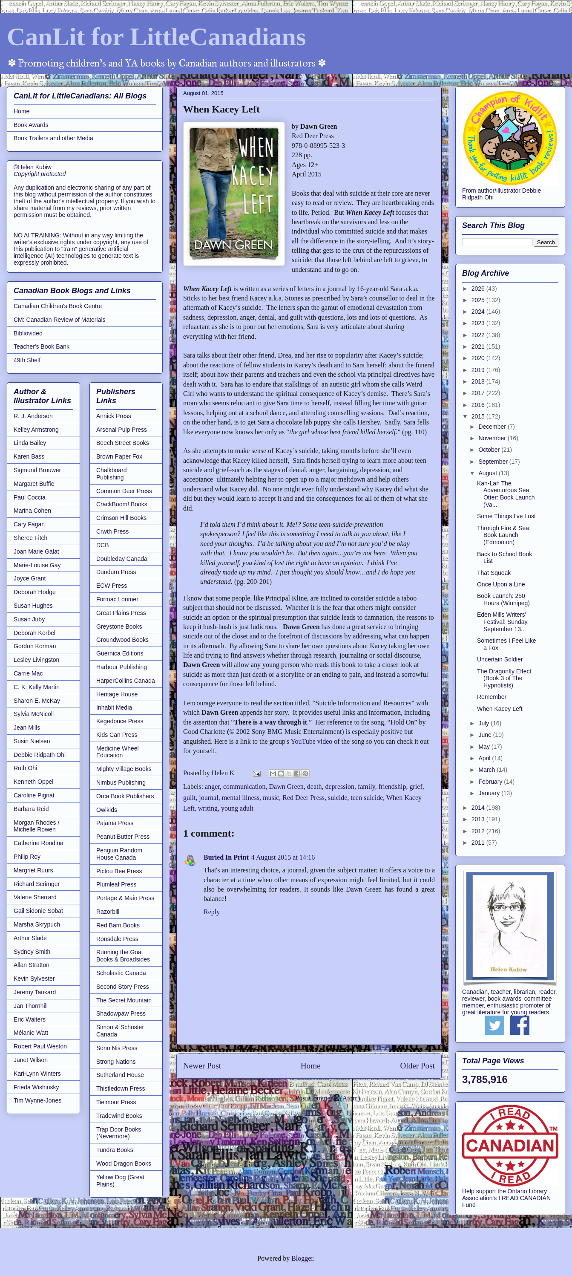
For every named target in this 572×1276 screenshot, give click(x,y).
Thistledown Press (120, 1088)
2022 (478, 335)
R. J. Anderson (33, 416)
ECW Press (111, 585)
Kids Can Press (116, 734)
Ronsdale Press (117, 938)
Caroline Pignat (34, 795)
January (489, 793)
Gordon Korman (35, 646)
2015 (478, 416)
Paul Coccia (30, 497)
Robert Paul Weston (40, 1046)
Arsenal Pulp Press (121, 429)
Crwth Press (112, 531)
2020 (478, 358)
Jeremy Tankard (35, 992)
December (492, 426)
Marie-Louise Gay (37, 565)
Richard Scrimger (37, 883)
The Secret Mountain (124, 1000)
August (488, 473)
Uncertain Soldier (500, 659)
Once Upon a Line (501, 584)
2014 (478, 807)
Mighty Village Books (124, 768)
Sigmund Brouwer (37, 470)
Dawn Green (286, 786)
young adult (237, 808)
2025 (478, 300)
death (314, 786)
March (487, 769)
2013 (478, 819)
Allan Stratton (31, 964)
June (485, 734)
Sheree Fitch (30, 537)
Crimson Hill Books (121, 517)
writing (208, 808)
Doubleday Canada (121, 558)
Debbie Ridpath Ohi (40, 754)
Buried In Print (226, 857)
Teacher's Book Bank (41, 346)
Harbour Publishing (121, 667)
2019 (478, 370)
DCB (102, 545)
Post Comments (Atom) (327, 1098)
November (492, 438)
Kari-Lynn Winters (37, 1073)
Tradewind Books (119, 1115)
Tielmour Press (116, 1102)
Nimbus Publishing (121, 782)
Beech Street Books (122, 442)
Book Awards (31, 124)
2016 (478, 404)
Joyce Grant (30, 578)
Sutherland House (120, 1074)
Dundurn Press (116, 572)
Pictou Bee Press (119, 871)
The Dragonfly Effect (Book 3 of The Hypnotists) (504, 678)
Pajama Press (114, 823)
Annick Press (113, 416)
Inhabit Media (114, 707)
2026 (478, 288)
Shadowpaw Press (121, 1013)
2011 (478, 842)
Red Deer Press (303, 797)
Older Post (417, 1065)
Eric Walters (30, 1019)
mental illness (240, 797)
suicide (337, 797)
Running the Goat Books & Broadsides (123, 956)
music (271, 797)
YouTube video (311, 741)
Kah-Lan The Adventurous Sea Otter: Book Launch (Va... (506, 494)
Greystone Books (119, 626)
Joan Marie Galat (36, 551)
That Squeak (494, 572)
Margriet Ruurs (33, 870)
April (485, 758)
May (484, 746)
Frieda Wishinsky (36, 1087)
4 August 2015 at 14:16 (283, 857)
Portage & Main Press (125, 898)
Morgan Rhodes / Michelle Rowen (36, 826)
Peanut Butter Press (122, 836)
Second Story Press (122, 986)
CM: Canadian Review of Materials (60, 319)
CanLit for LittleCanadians (156, 37)
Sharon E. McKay (37, 700)
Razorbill (107, 911)
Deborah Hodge (35, 592)
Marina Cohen (32, 510)
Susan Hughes (33, 605)
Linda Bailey (30, 442)
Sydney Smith (32, 951)
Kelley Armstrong (36, 429)
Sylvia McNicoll (34, 713)
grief (416, 786)
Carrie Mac (28, 673)
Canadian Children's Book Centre (58, 306)
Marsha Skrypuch (37, 924)
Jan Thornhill (31, 1005)
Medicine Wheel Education (117, 752)
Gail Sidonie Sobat (38, 910)
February (491, 781)
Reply (212, 911)
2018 (478, 381)
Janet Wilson (31, 1060)
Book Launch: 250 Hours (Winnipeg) (503, 599)
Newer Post (202, 1065)
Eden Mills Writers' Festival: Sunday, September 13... (503, 621)
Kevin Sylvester (34, 978)
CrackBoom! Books (121, 504)
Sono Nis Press (116, 1048)
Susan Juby (29, 619)
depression (339, 786)
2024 (478, 311)
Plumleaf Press (116, 884)
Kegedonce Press (120, 721)
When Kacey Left (500, 708)
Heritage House (117, 694)
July (484, 723)
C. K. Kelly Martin (37, 687)
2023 (478, 323)
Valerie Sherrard (35, 897)
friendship (392, 786)
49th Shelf (27, 360)
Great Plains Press (121, 612)
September (493, 461)
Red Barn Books (118, 925)
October (489, 449)
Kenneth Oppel (33, 781)
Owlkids (106, 809)
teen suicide (367, 797)
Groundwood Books (122, 639)
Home (311, 1065)
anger (212, 786)
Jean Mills (27, 727)
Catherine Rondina (38, 843)
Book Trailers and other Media (53, 138)
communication (244, 786)
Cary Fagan (29, 524)
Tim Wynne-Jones (37, 1100)
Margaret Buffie (34, 483)
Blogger (302, 1258)
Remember (491, 696)
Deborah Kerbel (34, 632)
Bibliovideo (28, 333)
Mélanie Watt (31, 1032)
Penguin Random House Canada (119, 854)
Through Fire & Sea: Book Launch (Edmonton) (504, 535)
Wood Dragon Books (123, 1163)
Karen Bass (29, 456)
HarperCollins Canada (125, 680)
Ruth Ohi (25, 768)
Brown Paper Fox (119, 456)
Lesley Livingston (36, 659)
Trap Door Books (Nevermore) (118, 1133)
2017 (478, 393)
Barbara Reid (31, 808)
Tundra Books (114, 1149)
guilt (189, 797)
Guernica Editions (120, 653)
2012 (478, 831)
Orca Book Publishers (125, 796)
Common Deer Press (124, 491)
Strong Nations (116, 1061)
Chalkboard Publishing (111, 474)
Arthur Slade (30, 938)
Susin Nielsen (32, 741)
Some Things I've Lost (506, 516)
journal (208, 797)
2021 (478, 346)
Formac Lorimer (117, 599)
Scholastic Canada (121, 973)
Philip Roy (27, 856)
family (366, 786)
